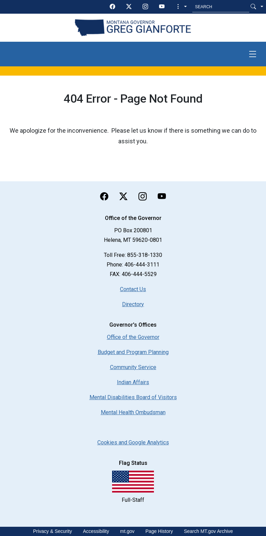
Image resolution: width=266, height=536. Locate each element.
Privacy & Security (52, 531)
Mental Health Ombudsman (133, 412)
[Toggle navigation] (253, 54)
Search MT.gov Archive (208, 531)
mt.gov (127, 531)
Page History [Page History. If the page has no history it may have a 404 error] (159, 531)
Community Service (133, 367)
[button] (181, 7)
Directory (133, 304)
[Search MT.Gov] (220, 6)
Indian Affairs (133, 382)
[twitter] (129, 7)
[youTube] (162, 7)
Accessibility (96, 531)
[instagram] (145, 7)
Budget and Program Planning (133, 352)
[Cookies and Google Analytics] (133, 442)
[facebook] (112, 7)
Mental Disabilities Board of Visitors (133, 397)
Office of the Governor (133, 337)
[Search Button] (253, 6)
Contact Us (133, 289)
